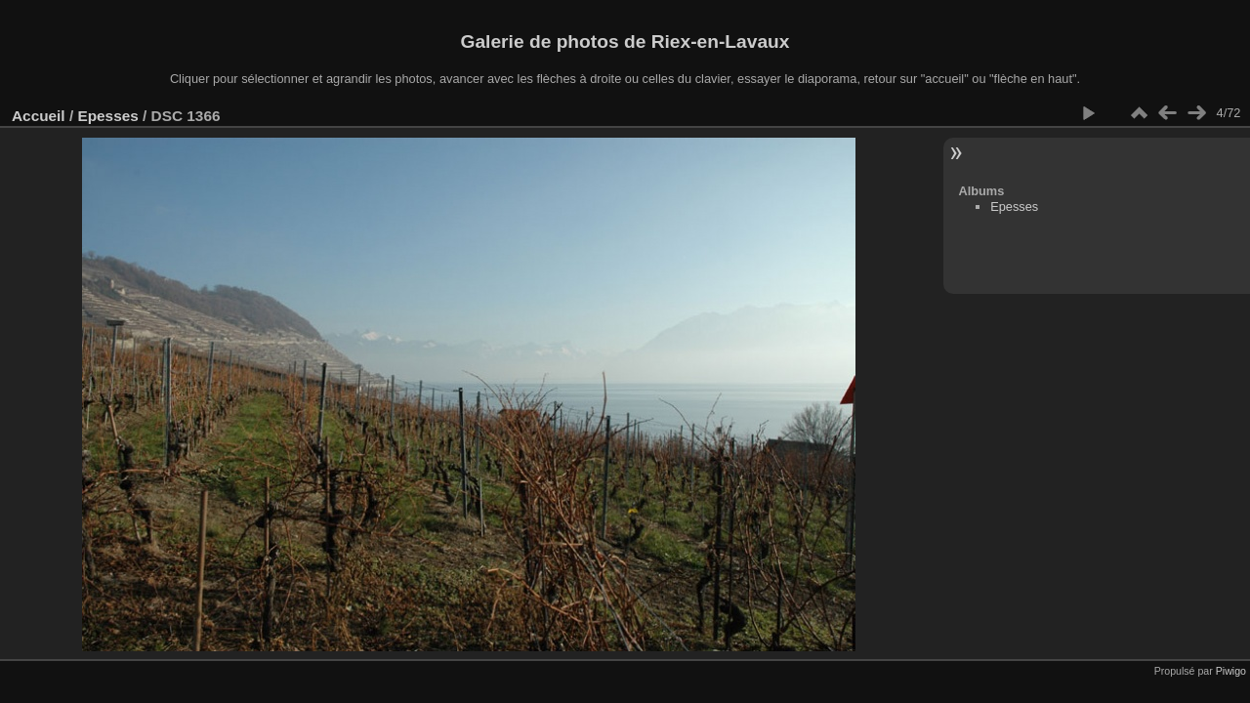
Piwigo (1231, 671)
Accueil (38, 115)
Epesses (107, 115)
